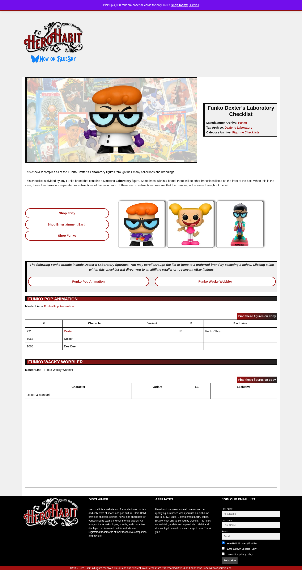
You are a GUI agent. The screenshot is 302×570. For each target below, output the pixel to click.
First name (227, 508)
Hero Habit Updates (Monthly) (239, 543)
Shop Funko (67, 235)
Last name (227, 520)
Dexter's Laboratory (238, 127)
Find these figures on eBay (257, 316)
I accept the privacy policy (240, 554)
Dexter (68, 331)
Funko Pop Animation (88, 281)
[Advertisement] (185, 42)
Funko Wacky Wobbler (215, 281)
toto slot (26, 536)
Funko (242, 122)
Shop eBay (67, 213)
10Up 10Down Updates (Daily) (239, 548)
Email (224, 531)
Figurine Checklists (245, 132)
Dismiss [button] (194, 5)
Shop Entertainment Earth (67, 224)
